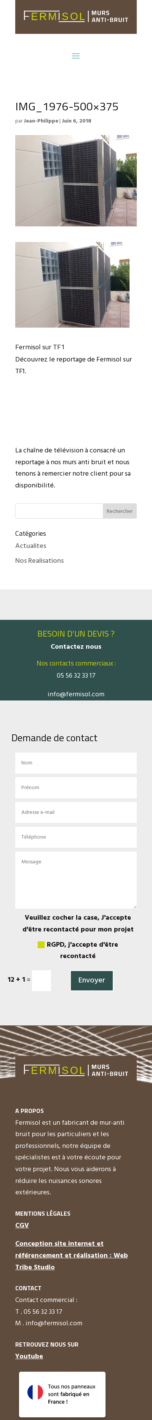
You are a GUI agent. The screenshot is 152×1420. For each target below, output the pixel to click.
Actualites (30, 546)
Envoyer (91, 980)
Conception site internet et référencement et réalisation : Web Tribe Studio (71, 1256)
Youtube (29, 1356)
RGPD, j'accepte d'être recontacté (78, 950)
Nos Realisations (39, 561)
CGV (22, 1225)
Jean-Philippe (41, 121)
